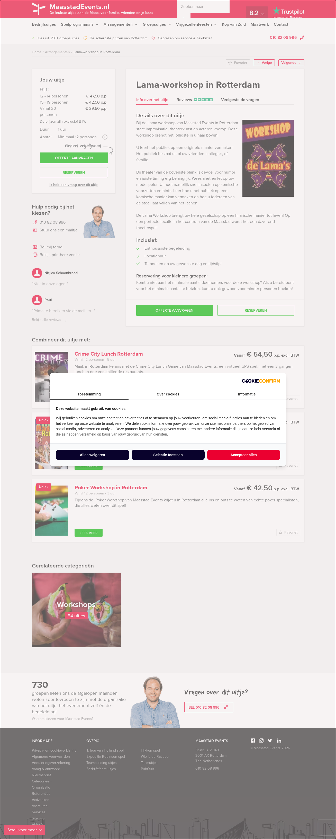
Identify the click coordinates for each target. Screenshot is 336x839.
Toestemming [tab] (89, 394)
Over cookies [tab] (168, 394)
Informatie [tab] (247, 394)
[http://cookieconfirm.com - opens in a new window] (261, 381)
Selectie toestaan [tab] (168, 455)
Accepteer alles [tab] (243, 455)
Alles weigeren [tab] (92, 455)
